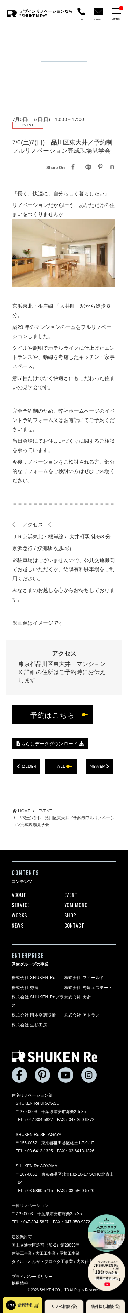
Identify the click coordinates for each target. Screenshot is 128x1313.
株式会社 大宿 (77, 997)
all (61, 766)
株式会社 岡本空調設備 (34, 1015)
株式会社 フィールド (84, 977)
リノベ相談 (63, 1306)
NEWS (18, 925)
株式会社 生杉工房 (29, 1025)
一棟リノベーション (30, 1205)
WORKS (19, 915)
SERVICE (21, 905)
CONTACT (74, 925)
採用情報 (20, 1283)
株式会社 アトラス (82, 1015)
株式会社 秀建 (25, 987)
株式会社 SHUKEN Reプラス (38, 1001)
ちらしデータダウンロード (50, 743)
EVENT (71, 894)
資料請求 (22, 1305)
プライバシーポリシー (32, 1276)
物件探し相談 (105, 1306)
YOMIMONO (76, 905)
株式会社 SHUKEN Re (33, 977)
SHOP (70, 915)
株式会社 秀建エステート (88, 987)
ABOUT (19, 894)
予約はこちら (52, 714)
